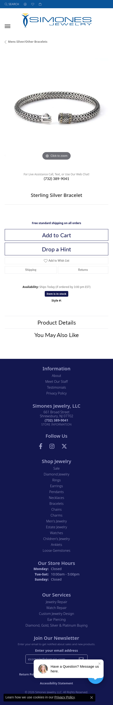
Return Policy (28, 674)
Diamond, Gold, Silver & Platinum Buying (56, 625)
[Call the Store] (56, 420)
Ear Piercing (56, 619)
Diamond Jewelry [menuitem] (56, 474)
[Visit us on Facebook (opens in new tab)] (40, 446)
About (56, 375)
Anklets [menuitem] (56, 544)
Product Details (56, 322)
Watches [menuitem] (56, 533)
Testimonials (56, 387)
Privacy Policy (56, 393)
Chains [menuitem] (56, 509)
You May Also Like (56, 335)
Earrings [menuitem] (56, 486)
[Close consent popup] (91, 697)
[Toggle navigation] (7, 26)
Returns (83, 270)
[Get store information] (56, 424)
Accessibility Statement (56, 683)
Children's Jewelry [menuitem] (56, 538)
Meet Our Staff (56, 381)
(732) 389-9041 (56, 178)
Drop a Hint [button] (56, 249)
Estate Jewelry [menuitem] (56, 527)
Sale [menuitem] (56, 468)
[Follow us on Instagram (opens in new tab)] (52, 446)
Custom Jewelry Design (56, 613)
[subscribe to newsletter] (81, 659)
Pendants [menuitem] (56, 492)
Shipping (30, 270)
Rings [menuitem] (56, 480)
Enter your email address (56, 650)
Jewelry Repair (56, 602)
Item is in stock (56, 293)
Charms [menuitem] (57, 515)
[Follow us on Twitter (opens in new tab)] (64, 446)
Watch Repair (56, 607)
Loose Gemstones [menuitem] (56, 550)
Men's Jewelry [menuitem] (56, 521)
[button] (12, 4)
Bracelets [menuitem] (56, 503)
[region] (56, 109)
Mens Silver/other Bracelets (27, 42)
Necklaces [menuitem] (56, 497)
